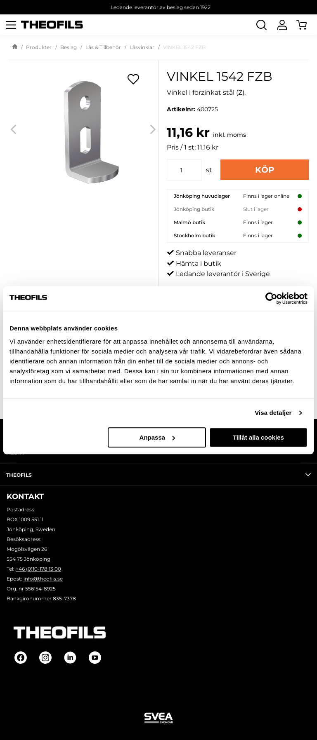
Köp (264, 170)
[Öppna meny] (10, 24)
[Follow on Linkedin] (70, 657)
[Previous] (13, 129)
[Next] (153, 129)
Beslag (68, 47)
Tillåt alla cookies (258, 437)
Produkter (39, 47)
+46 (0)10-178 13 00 (38, 569)
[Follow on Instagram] (45, 657)
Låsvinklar (142, 47)
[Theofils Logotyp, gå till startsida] (52, 25)
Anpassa (157, 437)
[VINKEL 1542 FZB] (83, 129)
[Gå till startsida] (14, 47)
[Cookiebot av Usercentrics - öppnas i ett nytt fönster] (271, 298)
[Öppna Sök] (261, 24)
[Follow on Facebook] (20, 657)
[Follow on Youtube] (95, 657)
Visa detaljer (273, 412)
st (209, 170)
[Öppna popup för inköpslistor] (133, 79)
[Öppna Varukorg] (306, 24)
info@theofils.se (43, 579)
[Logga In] (282, 24)
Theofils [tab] (158, 474)
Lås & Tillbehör (103, 47)
